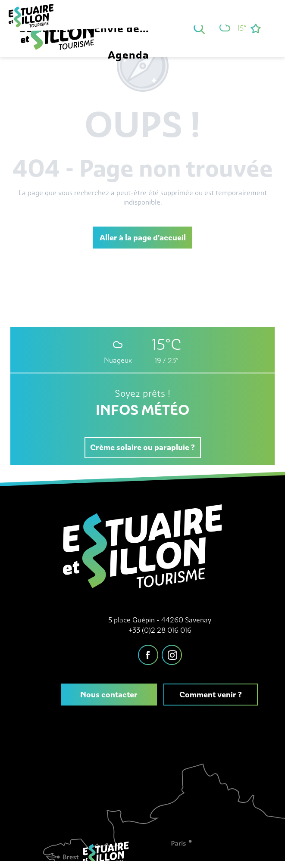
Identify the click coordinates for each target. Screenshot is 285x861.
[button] (199, 28)
